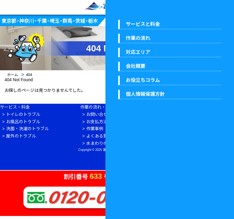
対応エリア (189, 121)
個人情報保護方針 (196, 143)
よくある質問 (99, 136)
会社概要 (187, 114)
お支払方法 (97, 121)
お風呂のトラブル (23, 121)
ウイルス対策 (192, 136)
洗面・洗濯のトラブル (27, 128)
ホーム (12, 75)
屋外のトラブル (21, 136)
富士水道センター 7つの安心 (206, 128)
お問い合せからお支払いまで (114, 114)
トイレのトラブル (23, 114)
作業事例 (94, 128)
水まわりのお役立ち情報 (109, 143)
